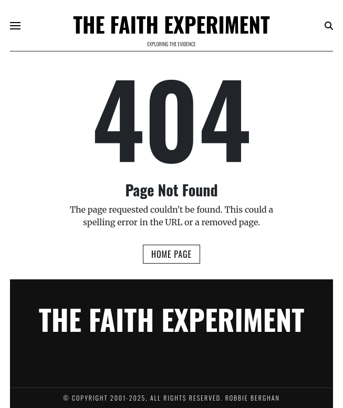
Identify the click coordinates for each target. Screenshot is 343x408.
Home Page (171, 254)
